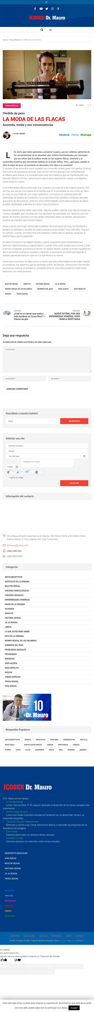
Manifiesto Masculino (16, 853)
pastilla (83, 740)
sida (61, 750)
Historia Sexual (43, 284)
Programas (11, 654)
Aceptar (74, 1008)
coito (18, 750)
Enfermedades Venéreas (17, 600)
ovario (8, 750)
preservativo (69, 740)
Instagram (10, 901)
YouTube (9, 906)
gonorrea (39, 750)
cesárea (71, 750)
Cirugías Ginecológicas (17, 591)
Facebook (64, 134)
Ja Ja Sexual (60, 284)
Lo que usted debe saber (17, 631)
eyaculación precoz (33, 745)
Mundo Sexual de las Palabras (18, 289)
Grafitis (27, 284)
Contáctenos (29, 936)
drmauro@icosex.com (17, 545)
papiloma (54, 740)
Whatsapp (85, 134)
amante (83, 750)
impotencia (63, 745)
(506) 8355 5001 (15, 556)
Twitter (75, 134)
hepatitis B (40, 740)
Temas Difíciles (14, 40)
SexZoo (8, 294)
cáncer (50, 745)
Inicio (5, 40)
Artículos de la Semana (17, 582)
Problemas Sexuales (15, 650)
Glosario (9, 609)
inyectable (9, 745)
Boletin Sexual (12, 863)
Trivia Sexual (22, 294)
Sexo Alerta (63, 289)
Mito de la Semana (14, 636)
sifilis (51, 750)
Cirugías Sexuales (14, 595)
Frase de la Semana (15, 604)
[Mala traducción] (18, 961)
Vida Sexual (11, 686)
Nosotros (15, 936)
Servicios (10, 659)
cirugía (76, 745)
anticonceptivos (12, 740)
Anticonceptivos (13, 577)
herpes (28, 740)
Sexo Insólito (80, 289)
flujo (27, 750)
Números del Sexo (45, 289)
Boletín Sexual (11, 284)
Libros (8, 627)
